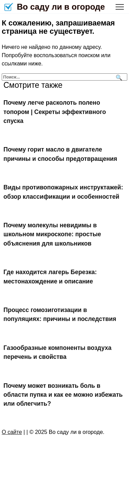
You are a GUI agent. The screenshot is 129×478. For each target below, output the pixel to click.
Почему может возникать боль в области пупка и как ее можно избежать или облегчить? (63, 394)
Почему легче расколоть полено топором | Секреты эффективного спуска (54, 111)
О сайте (12, 432)
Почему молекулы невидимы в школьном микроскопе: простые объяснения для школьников (52, 234)
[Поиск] (118, 77)
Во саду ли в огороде (61, 6)
